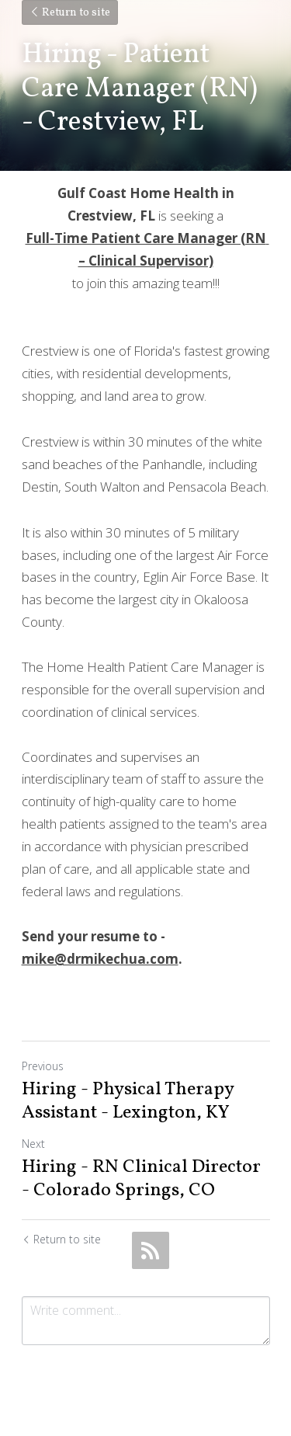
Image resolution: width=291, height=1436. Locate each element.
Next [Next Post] (33, 1143)
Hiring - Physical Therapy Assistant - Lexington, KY (128, 1101)
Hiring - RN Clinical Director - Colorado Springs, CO (141, 1179)
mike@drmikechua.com (100, 959)
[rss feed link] (150, 1250)
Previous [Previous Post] (43, 1066)
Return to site (69, 12)
